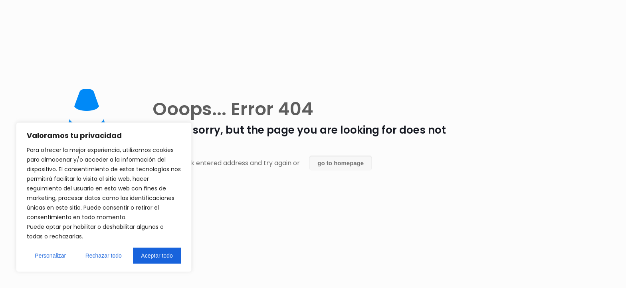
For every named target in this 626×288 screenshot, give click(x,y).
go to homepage (340, 163)
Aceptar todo (156, 255)
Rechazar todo (103, 255)
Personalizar (50, 255)
